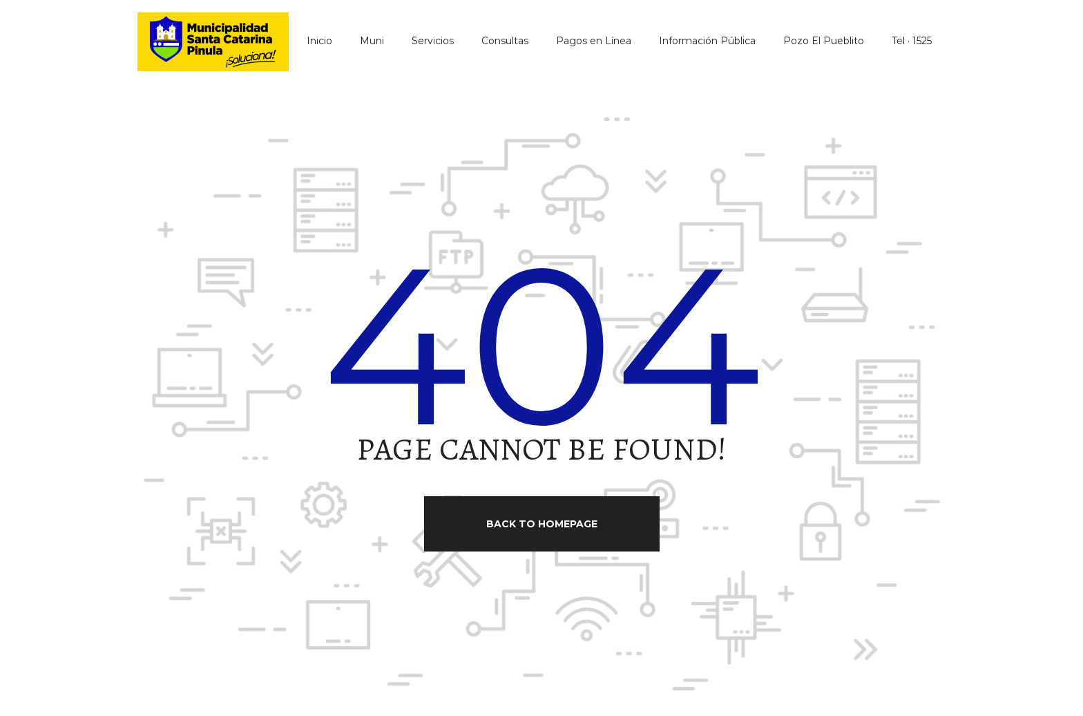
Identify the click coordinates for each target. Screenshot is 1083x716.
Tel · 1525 (912, 41)
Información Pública (707, 41)
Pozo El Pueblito (823, 41)
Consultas (504, 41)
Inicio (319, 41)
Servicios (433, 41)
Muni (372, 41)
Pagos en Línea (593, 41)
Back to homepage (541, 524)
